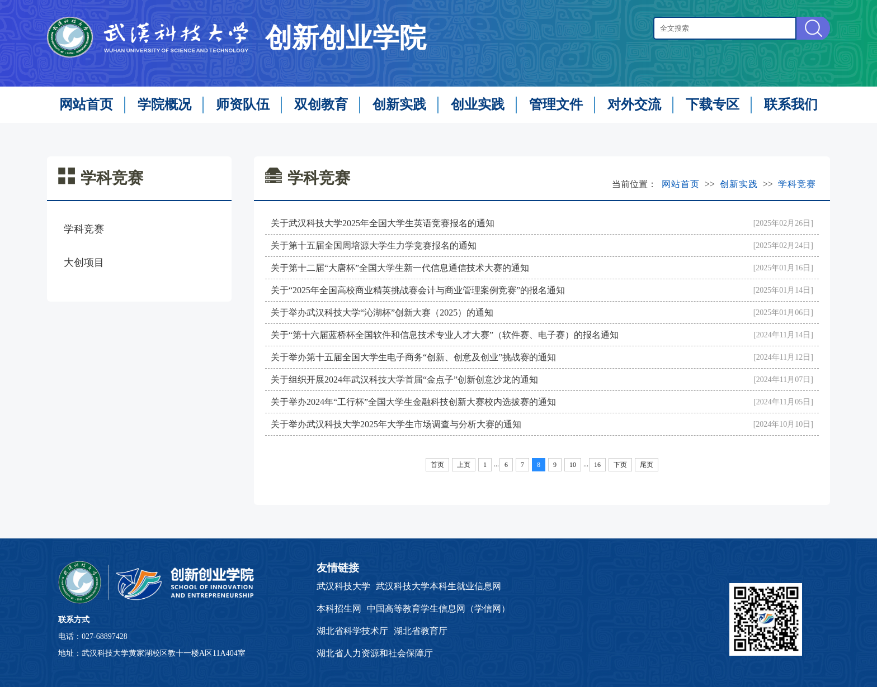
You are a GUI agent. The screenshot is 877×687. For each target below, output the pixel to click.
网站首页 (86, 104)
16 (597, 465)
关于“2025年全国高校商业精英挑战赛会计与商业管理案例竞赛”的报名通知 (418, 290)
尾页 (646, 465)
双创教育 (321, 104)
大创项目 (84, 262)
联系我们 (791, 104)
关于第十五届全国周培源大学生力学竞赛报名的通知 (374, 245)
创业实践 (477, 104)
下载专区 (712, 104)
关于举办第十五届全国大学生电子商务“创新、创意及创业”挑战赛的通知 (413, 357)
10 (572, 465)
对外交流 (634, 104)
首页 (437, 465)
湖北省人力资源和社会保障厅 (375, 653)
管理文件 (556, 104)
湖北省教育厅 (420, 631)
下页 (620, 465)
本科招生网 (339, 608)
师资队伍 (243, 104)
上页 (463, 465)
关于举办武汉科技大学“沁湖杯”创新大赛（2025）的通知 (382, 312)
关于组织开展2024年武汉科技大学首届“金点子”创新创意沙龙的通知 (404, 379)
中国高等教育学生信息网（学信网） (438, 608)
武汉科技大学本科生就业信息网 (438, 586)
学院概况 (164, 104)
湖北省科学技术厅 (352, 631)
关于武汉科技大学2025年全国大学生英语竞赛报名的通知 (382, 223)
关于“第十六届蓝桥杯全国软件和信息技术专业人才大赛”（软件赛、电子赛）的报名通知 (445, 335)
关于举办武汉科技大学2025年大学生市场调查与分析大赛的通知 (396, 424)
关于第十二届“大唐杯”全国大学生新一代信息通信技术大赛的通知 (400, 268)
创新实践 (399, 104)
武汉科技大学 (343, 586)
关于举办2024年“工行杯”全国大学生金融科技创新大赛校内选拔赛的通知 (413, 402)
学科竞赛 (84, 229)
